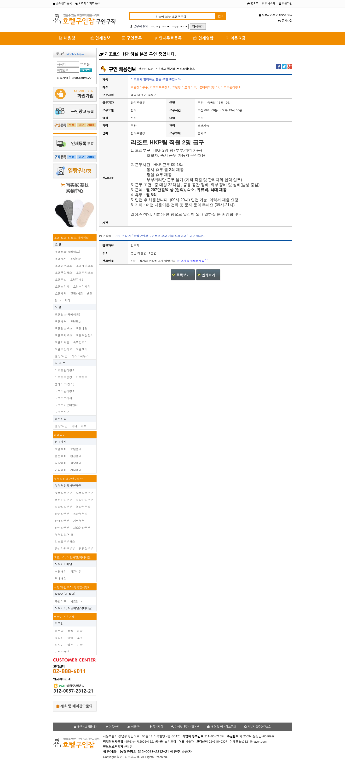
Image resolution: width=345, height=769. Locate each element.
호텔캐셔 (60, 258)
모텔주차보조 (63, 335)
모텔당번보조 (63, 328)
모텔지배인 (62, 342)
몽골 (70, 631)
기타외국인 (62, 651)
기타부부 (79, 520)
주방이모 (60, 601)
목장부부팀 (80, 514)
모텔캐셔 (60, 321)
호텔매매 (60, 449)
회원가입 (285, 3)
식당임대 (76, 463)
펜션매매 (60, 456)
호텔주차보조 (84, 272)
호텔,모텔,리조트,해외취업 (71, 237)
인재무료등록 (168, 38)
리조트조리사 (63, 398)
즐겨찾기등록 (62, 3)
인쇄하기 (208, 275)
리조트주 (81, 377)
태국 (80, 631)
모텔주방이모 (63, 349)
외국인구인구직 (64, 617)
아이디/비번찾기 (82, 78)
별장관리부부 (84, 500)
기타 (67, 300)
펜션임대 (76, 456)
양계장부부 (62, 520)
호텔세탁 (60, 293)
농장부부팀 (83, 507)
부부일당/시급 (64, 534)
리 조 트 (60, 363)
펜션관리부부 (63, 500)
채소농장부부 (81, 527)
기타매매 (60, 470)
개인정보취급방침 (86, 726)
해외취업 (60, 418)
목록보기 (183, 275)
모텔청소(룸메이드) (67, 314)
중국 (70, 638)
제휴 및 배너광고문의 (74, 706)
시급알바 (76, 601)
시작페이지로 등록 (87, 3)
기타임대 (76, 470)
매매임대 (59, 435)
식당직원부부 (63, 507)
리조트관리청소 (65, 370)
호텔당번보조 (63, 265)
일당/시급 (76, 293)
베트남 (59, 631)
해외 (84, 426)
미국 (80, 645)
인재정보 (101, 38)
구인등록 (132, 38)
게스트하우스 (80, 356)
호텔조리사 (62, 286)
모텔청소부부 (84, 493)
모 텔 (58, 307)
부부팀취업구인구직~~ (69, 479)
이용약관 (112, 726)
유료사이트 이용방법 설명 (275, 15)
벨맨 (89, 293)
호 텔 (58, 244)
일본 (70, 645)
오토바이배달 (63, 564)
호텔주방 (60, 279)
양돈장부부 (62, 514)
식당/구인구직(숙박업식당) (71, 587)
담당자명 (108, 245)
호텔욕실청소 (63, 272)
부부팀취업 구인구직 (68, 485)
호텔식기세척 (81, 286)
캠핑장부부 (86, 548)
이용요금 (235, 38)
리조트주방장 (63, 377)
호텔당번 (76, 258)
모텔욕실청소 (84, 335)
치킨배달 (76, 571)
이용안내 (134, 726)
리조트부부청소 (65, 541)
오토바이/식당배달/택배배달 (72, 557)
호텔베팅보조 (84, 265)
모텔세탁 (81, 349)
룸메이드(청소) (64, 384)
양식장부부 (62, 527)
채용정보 (68, 38)
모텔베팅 (81, 328)
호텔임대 (76, 449)
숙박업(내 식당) (65, 594)
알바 (58, 300)
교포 (80, 638)
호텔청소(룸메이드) (67, 252)
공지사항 (285, 20)
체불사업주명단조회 (257, 726)
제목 (105, 79)
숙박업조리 (80, 342)
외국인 (59, 623)
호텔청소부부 (63, 493)
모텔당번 (76, 321)
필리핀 (59, 638)
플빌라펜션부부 (65, 548)
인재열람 (203, 38)
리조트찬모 (62, 412)
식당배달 (60, 571)
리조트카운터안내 (66, 405)
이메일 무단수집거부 (185, 726)
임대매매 (60, 441)
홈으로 (252, 3)
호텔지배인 (77, 279)
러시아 (59, 645)
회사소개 (268, 3)
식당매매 (60, 463)
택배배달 (60, 578)
